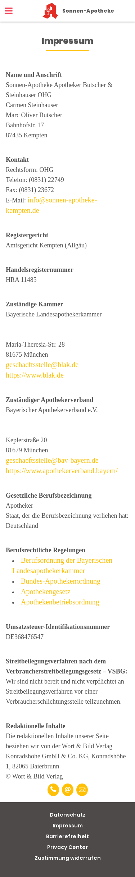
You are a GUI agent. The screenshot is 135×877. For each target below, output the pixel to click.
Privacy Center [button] (67, 847)
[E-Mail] (67, 790)
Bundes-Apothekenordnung (60, 581)
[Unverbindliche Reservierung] (82, 790)
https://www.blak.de (35, 375)
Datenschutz (68, 814)
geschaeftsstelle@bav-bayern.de (52, 460)
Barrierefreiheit (67, 836)
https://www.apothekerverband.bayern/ (62, 471)
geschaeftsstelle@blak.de (42, 365)
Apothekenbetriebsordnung (60, 602)
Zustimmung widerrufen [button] (68, 858)
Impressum (68, 825)
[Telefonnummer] (53, 790)
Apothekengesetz (46, 591)
